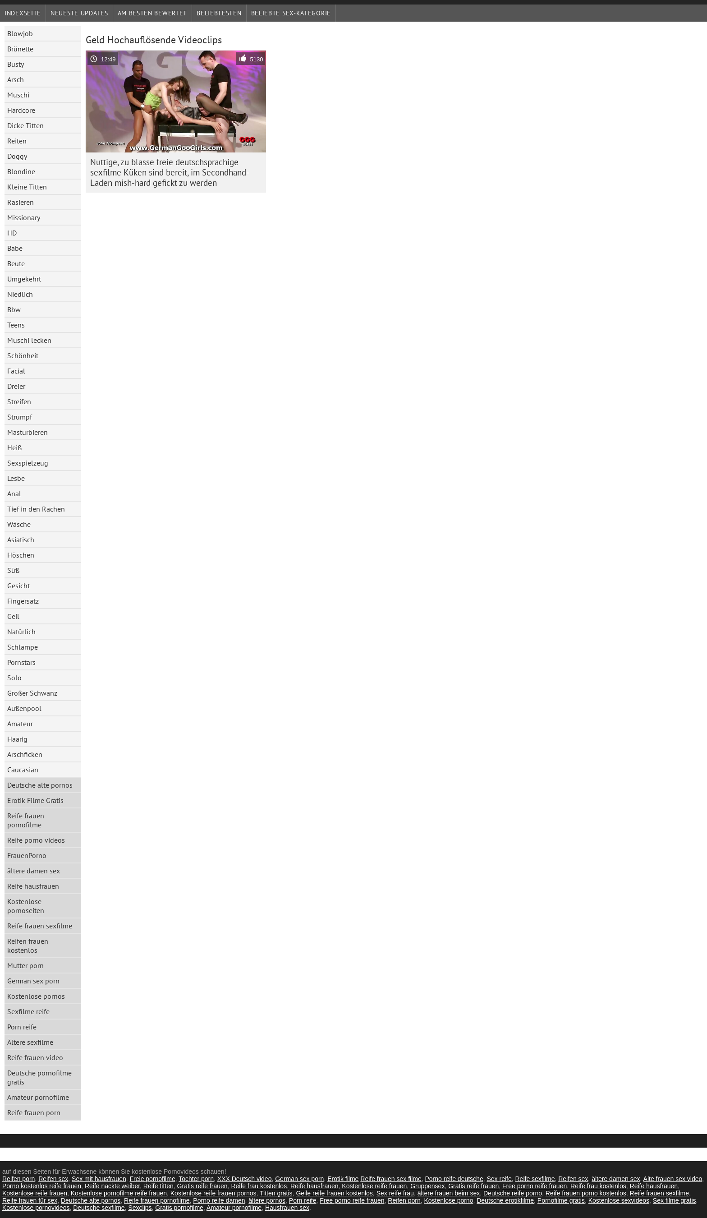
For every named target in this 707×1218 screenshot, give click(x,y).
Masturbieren (27, 432)
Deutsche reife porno (512, 1193)
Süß (13, 570)
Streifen (19, 401)
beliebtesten (219, 13)
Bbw (14, 309)
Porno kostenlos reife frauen (41, 1186)
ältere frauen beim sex (449, 1193)
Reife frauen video (35, 1057)
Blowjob (20, 33)
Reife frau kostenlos (259, 1186)
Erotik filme (342, 1178)
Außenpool (24, 708)
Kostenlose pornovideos (35, 1207)
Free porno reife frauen (534, 1186)
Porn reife (22, 1026)
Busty (15, 64)
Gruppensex (427, 1186)
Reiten (17, 140)
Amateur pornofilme (38, 1097)
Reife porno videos (36, 839)
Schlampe (22, 646)
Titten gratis (276, 1193)
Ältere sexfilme (30, 1042)
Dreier (16, 386)
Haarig (17, 738)
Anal (14, 493)
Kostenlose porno (448, 1200)
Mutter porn (25, 965)
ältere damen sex (33, 870)
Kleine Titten (27, 186)
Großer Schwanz (32, 692)
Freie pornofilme (152, 1178)
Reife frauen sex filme (390, 1178)
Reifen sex (53, 1178)
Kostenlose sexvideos (618, 1200)
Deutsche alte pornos (40, 784)
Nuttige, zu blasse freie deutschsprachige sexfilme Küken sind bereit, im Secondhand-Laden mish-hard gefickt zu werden (169, 172)
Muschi (18, 94)
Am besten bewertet (153, 13)
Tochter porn (196, 1178)
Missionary (23, 217)
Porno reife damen (219, 1200)
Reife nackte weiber (112, 1186)
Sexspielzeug (27, 462)
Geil (13, 616)
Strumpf (19, 416)
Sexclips (140, 1207)
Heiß (14, 447)
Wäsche (19, 524)
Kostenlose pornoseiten (25, 906)
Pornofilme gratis (561, 1200)
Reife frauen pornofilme (25, 820)
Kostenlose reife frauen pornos (213, 1193)
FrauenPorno (26, 855)
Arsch (15, 79)
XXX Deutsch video (244, 1178)
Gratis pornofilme (179, 1207)
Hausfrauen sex (287, 1207)
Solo (14, 677)
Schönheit (22, 355)
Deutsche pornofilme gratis (39, 1077)
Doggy (17, 156)
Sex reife (499, 1178)
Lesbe (16, 478)
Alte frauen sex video (672, 1178)
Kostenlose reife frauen (374, 1186)
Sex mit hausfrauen (99, 1178)
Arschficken (24, 754)
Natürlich (21, 631)
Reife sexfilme (535, 1178)
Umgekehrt (24, 278)
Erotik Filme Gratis (35, 800)
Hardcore (21, 110)
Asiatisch (20, 539)
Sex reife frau (395, 1193)
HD (12, 232)
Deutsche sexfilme (98, 1207)
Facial (16, 370)
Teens (16, 324)
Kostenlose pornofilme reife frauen (119, 1193)
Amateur (20, 723)
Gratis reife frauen (202, 1186)
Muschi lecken (29, 340)
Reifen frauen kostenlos (27, 946)
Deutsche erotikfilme (505, 1200)
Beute (16, 263)
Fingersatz (23, 600)
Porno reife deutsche (454, 1178)
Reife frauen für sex (29, 1200)
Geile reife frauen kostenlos (334, 1193)
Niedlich (20, 294)
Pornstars (21, 662)
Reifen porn (18, 1178)
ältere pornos (266, 1200)
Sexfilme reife (28, 1011)
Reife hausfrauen (33, 885)
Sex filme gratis (674, 1200)
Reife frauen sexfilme (39, 925)
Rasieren (20, 202)
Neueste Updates (79, 13)
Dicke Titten (25, 125)
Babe (15, 248)
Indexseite (23, 13)
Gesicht (18, 585)
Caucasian (22, 769)
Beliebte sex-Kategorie (291, 13)
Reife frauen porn (33, 1112)
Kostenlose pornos (36, 996)
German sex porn (33, 980)
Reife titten (158, 1186)
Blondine (21, 171)
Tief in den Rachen (36, 508)
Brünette (20, 48)
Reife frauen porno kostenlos (586, 1193)
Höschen (20, 554)
